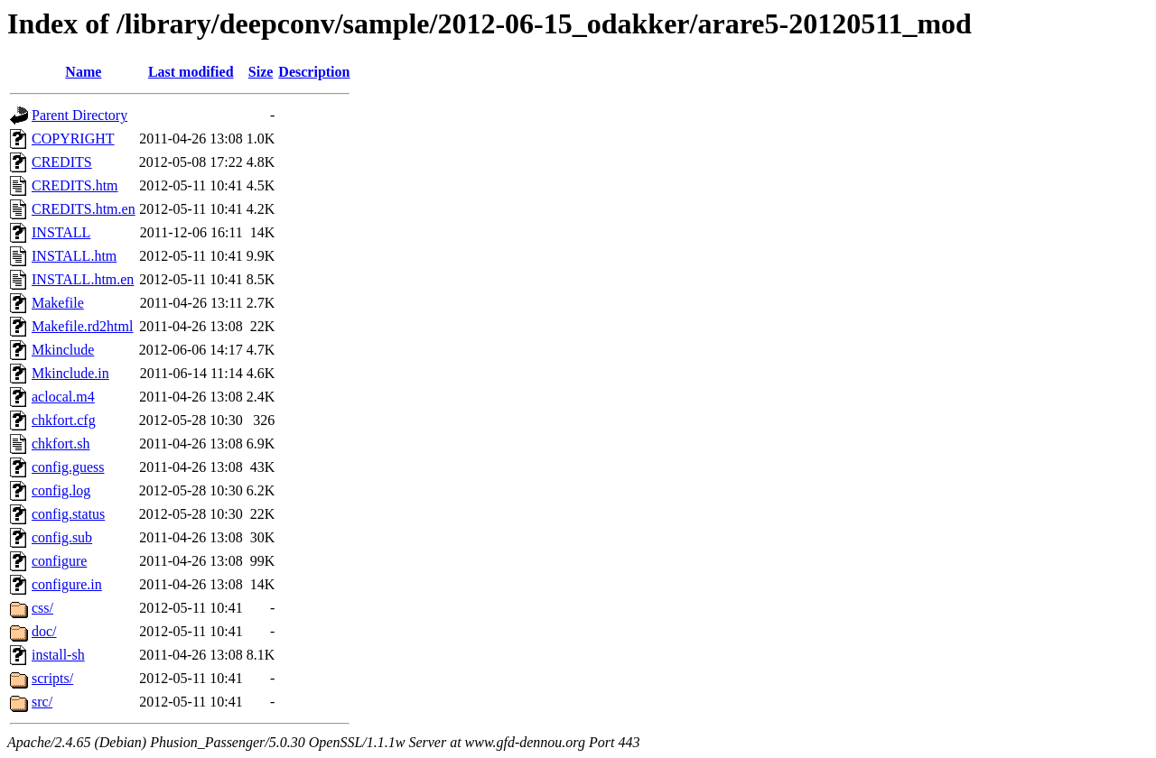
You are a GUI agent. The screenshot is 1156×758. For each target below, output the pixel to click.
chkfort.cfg (64, 420)
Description (314, 71)
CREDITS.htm (75, 185)
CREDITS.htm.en (83, 209)
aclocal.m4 (63, 396)
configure (59, 560)
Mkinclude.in (70, 373)
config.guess (68, 467)
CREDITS (62, 162)
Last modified (191, 71)
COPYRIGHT (73, 138)
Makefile (58, 302)
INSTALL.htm (74, 255)
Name (83, 71)
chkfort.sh (60, 443)
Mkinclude (63, 349)
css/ (42, 607)
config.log (61, 490)
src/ (42, 701)
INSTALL (61, 232)
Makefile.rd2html (82, 326)
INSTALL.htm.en (83, 279)
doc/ (44, 631)
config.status (68, 514)
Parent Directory (79, 115)
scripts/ (52, 678)
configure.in (67, 584)
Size (261, 71)
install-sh (58, 654)
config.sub (62, 537)
